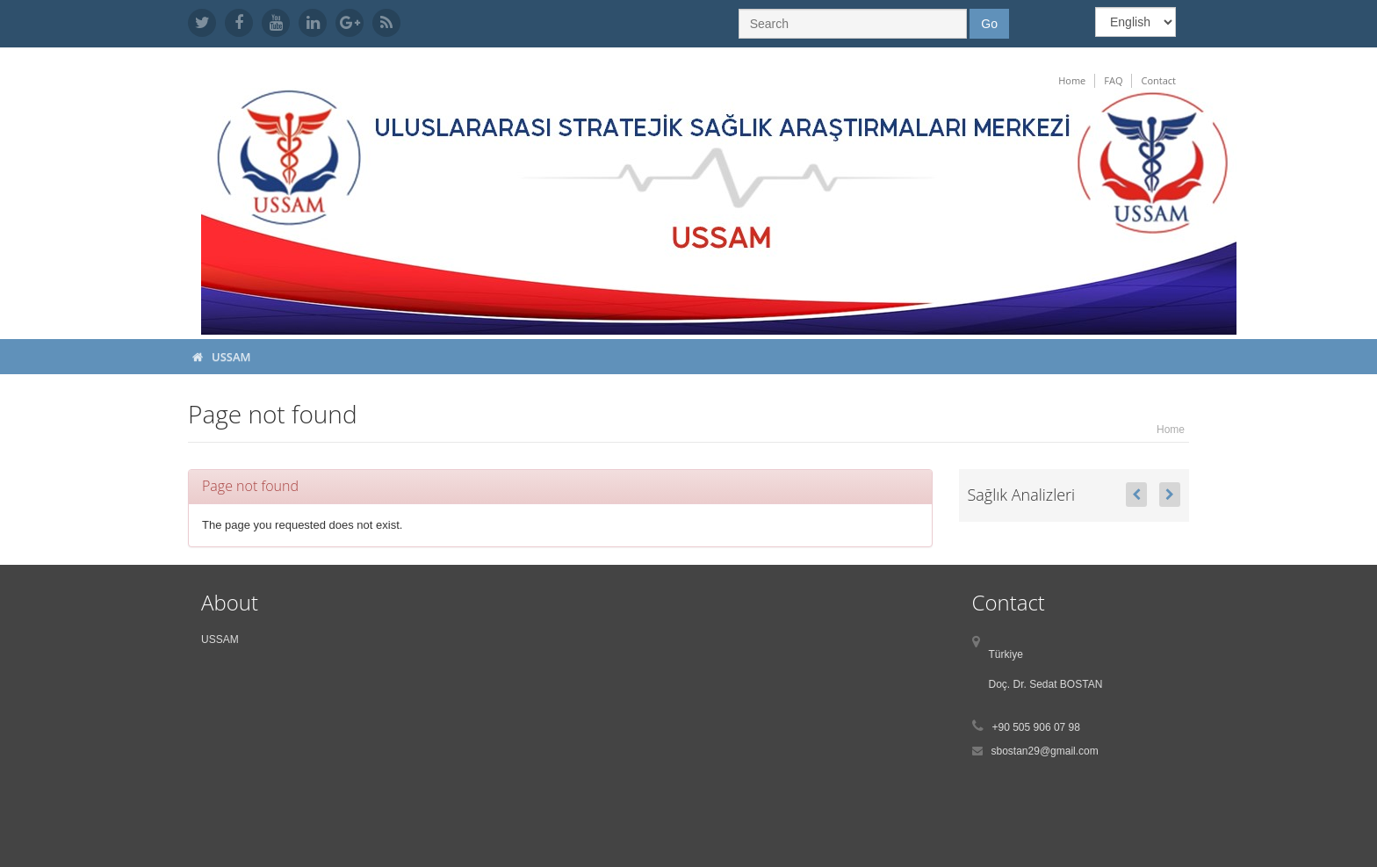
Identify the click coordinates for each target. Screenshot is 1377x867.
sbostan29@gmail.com (1045, 751)
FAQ (1113, 80)
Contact (1158, 80)
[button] (1136, 495)
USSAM (231, 357)
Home (1071, 80)
